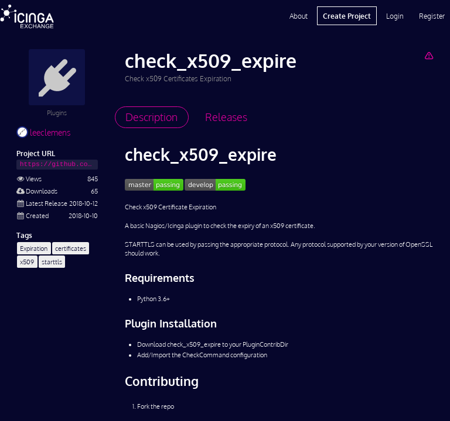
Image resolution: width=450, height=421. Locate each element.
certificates (70, 248)
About (298, 15)
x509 (27, 261)
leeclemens (43, 132)
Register (432, 15)
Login (395, 15)
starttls (52, 261)
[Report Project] (429, 55)
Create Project (347, 15)
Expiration (33, 248)
